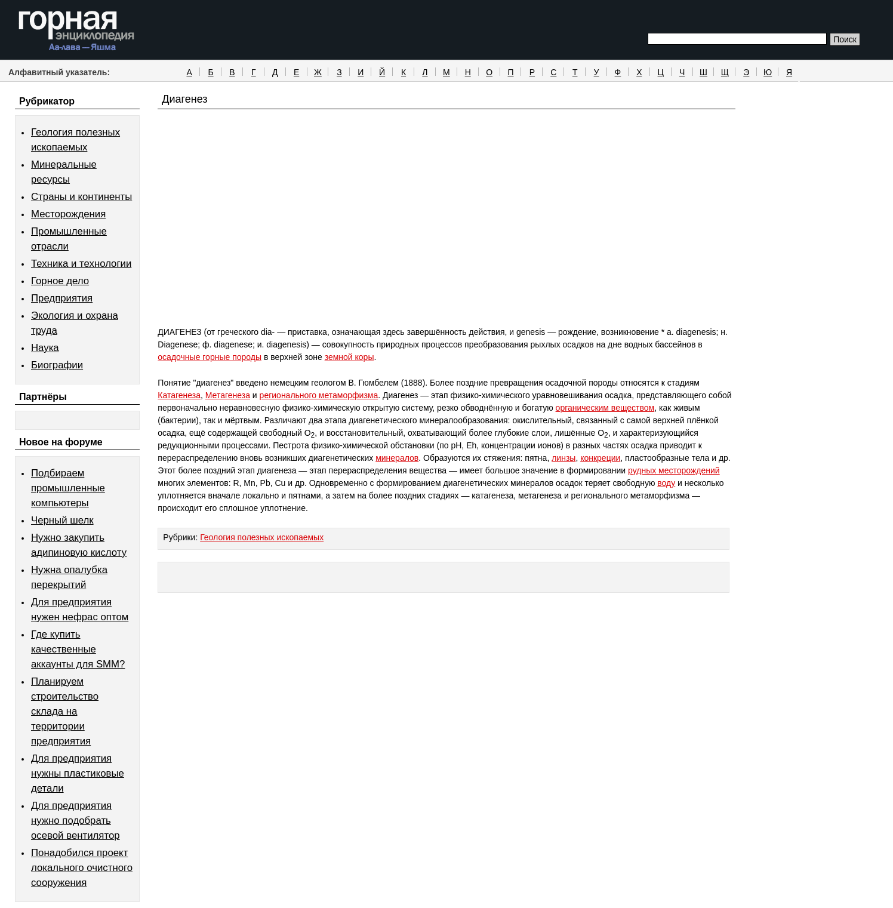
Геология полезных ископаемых (262, 537)
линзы (563, 458)
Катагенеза (179, 395)
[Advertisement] (446, 240)
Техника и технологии (81, 263)
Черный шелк (62, 520)
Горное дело (60, 281)
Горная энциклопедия (77, 31)
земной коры (349, 357)
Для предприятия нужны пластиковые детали (77, 773)
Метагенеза (227, 395)
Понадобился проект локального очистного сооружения (82, 867)
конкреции (600, 458)
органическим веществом (605, 408)
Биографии (57, 365)
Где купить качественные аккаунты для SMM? (78, 649)
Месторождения (68, 214)
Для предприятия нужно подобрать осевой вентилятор (75, 820)
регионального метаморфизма (319, 395)
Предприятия (62, 298)
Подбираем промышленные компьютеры (68, 488)
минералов (396, 458)
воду (666, 483)
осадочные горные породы (209, 357)
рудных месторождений (674, 470)
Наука (45, 347)
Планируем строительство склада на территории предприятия (64, 711)
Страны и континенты (81, 196)
